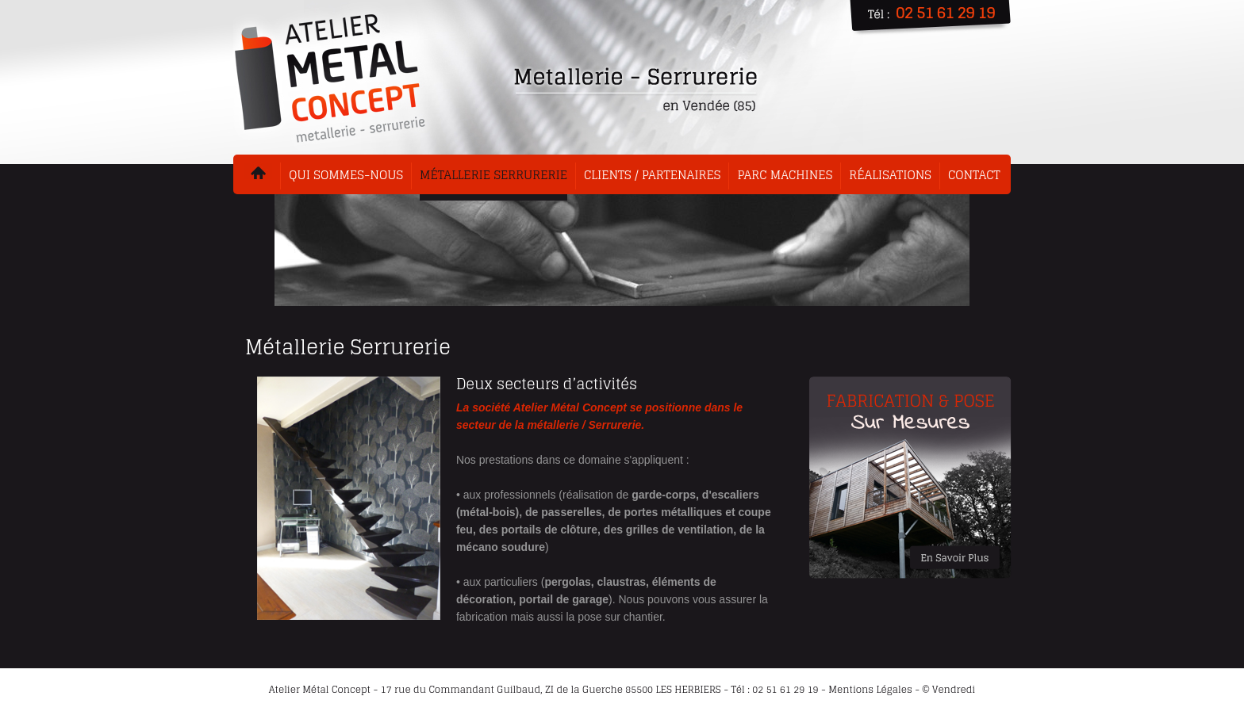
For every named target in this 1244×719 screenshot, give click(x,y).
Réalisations (890, 174)
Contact (974, 174)
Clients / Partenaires (652, 174)
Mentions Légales (870, 689)
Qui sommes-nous (346, 174)
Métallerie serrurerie (493, 174)
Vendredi (954, 689)
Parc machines (784, 174)
